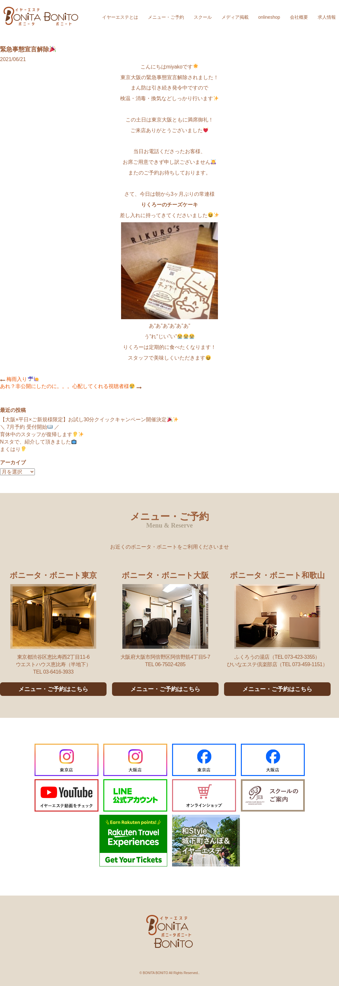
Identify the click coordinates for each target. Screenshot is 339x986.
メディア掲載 (235, 17)
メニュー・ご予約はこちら (53, 689)
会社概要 (299, 17)
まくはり (13, 449)
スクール (203, 17)
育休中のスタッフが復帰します (42, 434)
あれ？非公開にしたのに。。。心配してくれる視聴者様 (67, 386)
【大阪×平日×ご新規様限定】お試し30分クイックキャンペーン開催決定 (89, 419)
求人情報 (327, 17)
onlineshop (269, 17)
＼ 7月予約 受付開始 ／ (29, 427)
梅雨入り (22, 379)
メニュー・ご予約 (166, 17)
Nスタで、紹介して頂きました (38, 442)
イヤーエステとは (120, 17)
